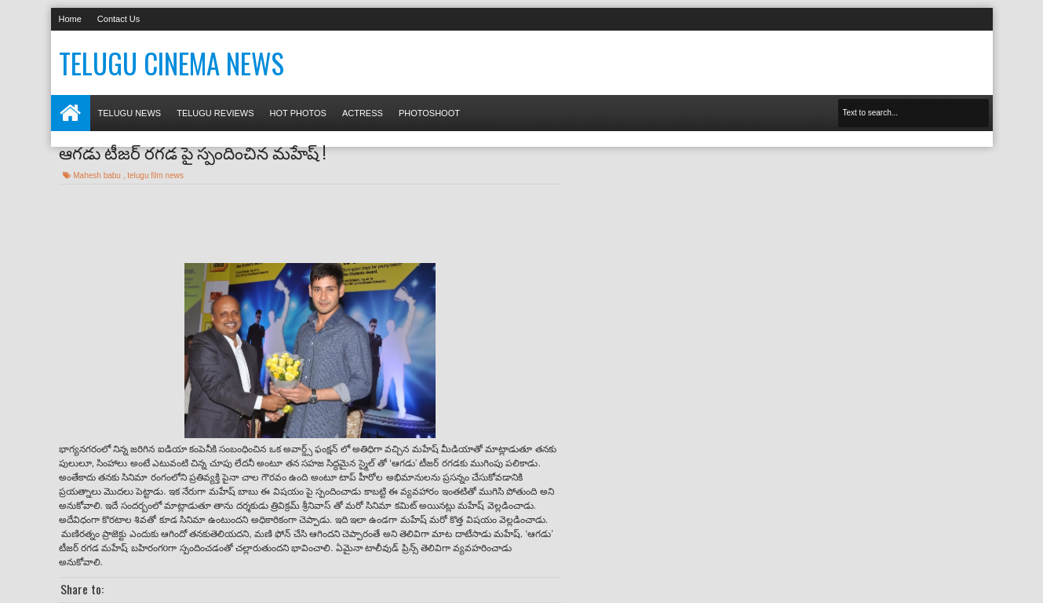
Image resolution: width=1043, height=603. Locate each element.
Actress (362, 113)
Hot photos (298, 113)
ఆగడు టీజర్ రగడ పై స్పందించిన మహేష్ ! (192, 151)
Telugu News (130, 113)
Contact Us (118, 19)
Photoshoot (429, 113)
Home (70, 19)
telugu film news (155, 175)
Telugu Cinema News (171, 62)
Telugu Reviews (215, 113)
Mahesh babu (97, 175)
